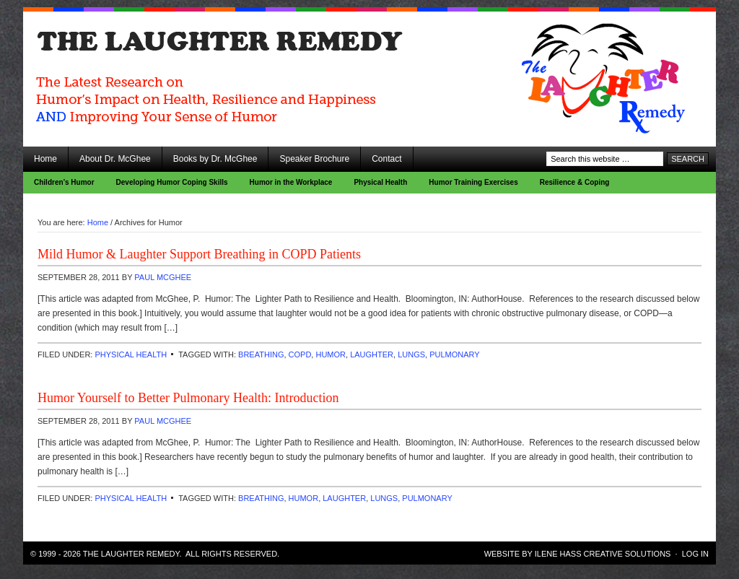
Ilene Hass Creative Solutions (603, 553)
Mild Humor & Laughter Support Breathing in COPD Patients (199, 254)
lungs (411, 354)
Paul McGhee (162, 277)
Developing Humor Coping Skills (172, 182)
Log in (695, 553)
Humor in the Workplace (291, 182)
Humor (330, 354)
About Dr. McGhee (115, 159)
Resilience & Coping (575, 182)
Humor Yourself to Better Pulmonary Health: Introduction (188, 398)
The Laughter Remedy (153, 50)
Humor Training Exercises (473, 182)
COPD (300, 354)
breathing (261, 354)
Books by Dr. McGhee (215, 159)
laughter (371, 354)
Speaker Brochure (314, 159)
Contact (386, 159)
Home (45, 159)
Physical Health (380, 182)
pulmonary (454, 354)
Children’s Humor (64, 182)
